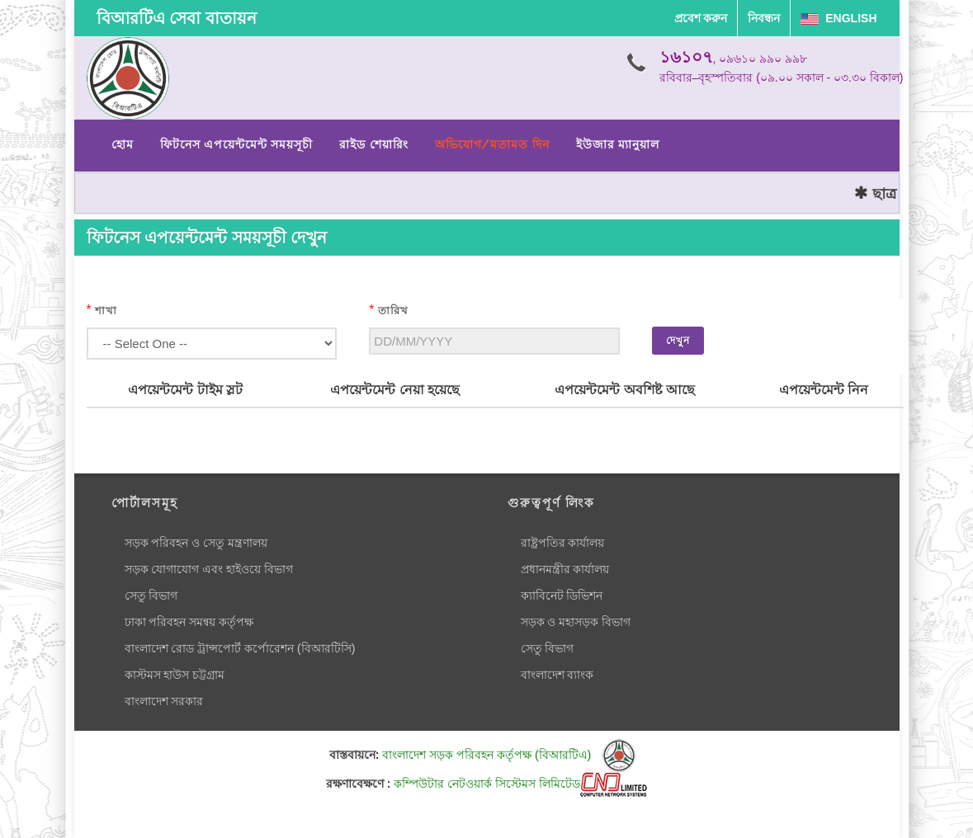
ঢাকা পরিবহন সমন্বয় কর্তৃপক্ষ (189, 621)
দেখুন (678, 340)
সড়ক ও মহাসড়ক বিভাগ (576, 621)
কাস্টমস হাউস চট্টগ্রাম (175, 674)
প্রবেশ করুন (701, 18)
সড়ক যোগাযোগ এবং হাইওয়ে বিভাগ (209, 569)
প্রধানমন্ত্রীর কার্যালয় (565, 569)
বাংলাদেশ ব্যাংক (557, 674)
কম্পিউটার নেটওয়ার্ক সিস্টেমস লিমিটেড (520, 783)
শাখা (106, 310)
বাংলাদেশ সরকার (164, 701)
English (838, 18)
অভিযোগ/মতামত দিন (492, 144)
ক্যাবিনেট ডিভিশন (562, 595)
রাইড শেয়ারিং (373, 144)
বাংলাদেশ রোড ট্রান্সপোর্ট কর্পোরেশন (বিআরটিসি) (240, 648)
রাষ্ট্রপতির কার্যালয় (563, 542)
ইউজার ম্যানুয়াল (617, 144)
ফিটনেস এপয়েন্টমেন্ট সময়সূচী (237, 144)
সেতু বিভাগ (151, 595)
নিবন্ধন (764, 18)
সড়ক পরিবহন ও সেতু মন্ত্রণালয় (196, 542)
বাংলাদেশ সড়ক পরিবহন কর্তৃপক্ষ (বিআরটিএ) (508, 754)
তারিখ (393, 310)
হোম (122, 144)
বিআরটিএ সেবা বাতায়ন (177, 18)
